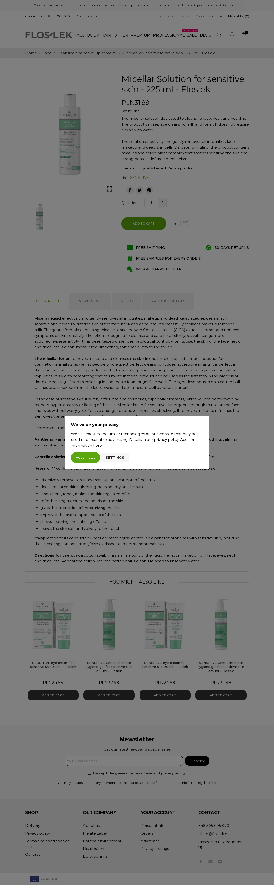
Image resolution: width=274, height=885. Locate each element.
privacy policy (166, 439)
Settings (115, 457)
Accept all (85, 457)
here (97, 445)
